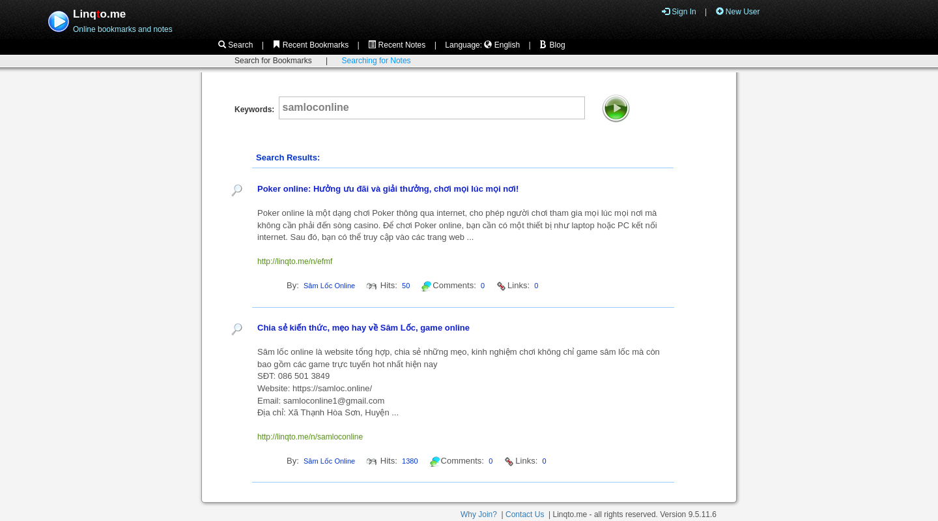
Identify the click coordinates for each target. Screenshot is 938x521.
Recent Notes (396, 45)
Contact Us (524, 514)
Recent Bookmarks (310, 45)
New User (738, 11)
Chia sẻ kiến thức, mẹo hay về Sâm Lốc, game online (363, 328)
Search (235, 45)
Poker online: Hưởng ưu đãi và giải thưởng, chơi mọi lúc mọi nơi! (388, 189)
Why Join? (479, 514)
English (502, 45)
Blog (552, 45)
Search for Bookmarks (273, 60)
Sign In (679, 11)
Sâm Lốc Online (329, 286)
